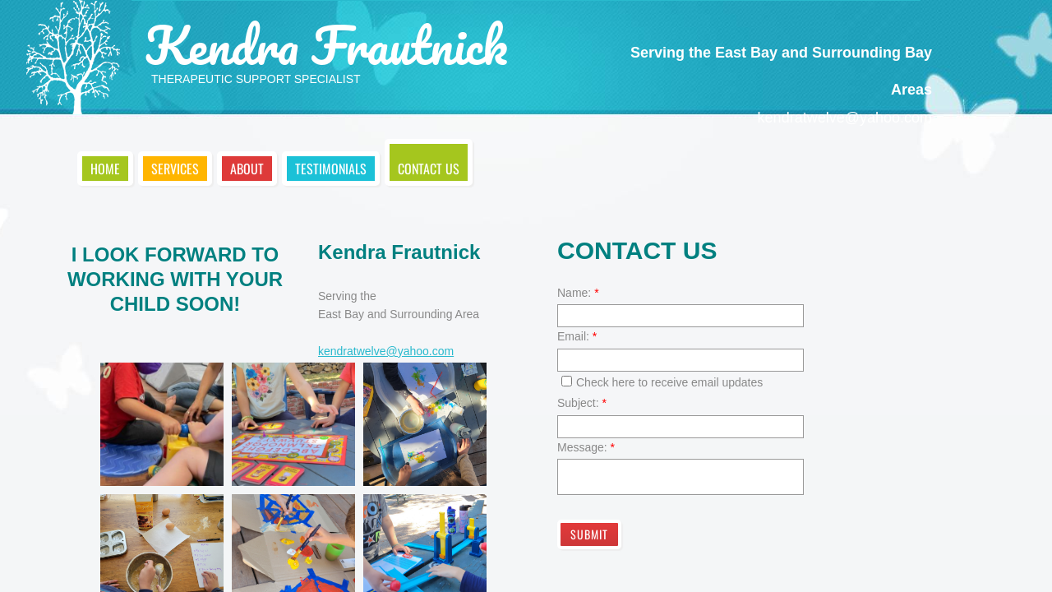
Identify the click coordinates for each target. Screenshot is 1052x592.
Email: (577, 336)
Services (175, 168)
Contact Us (428, 168)
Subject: (582, 402)
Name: (578, 292)
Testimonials (331, 168)
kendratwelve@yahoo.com (386, 351)
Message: (586, 447)
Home (105, 168)
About (247, 168)
